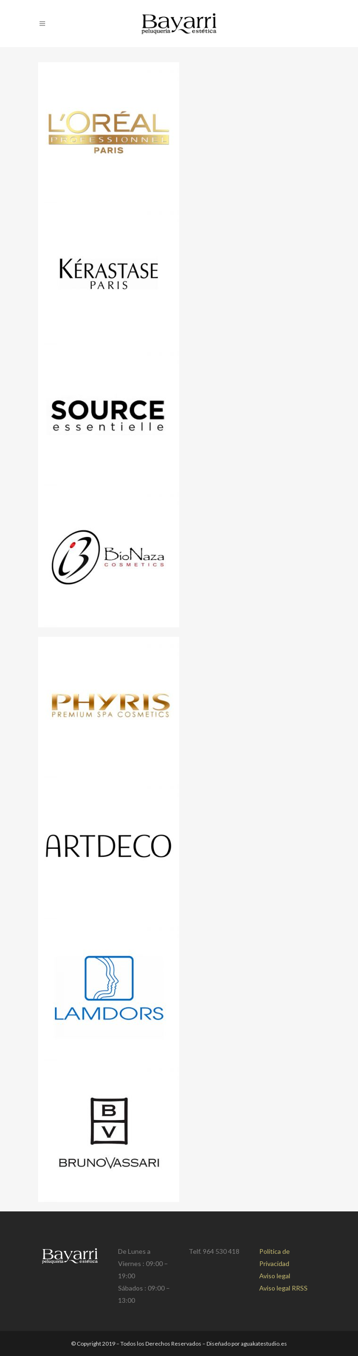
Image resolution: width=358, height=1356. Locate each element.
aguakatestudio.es (264, 1343)
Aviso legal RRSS (283, 1288)
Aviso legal (274, 1276)
